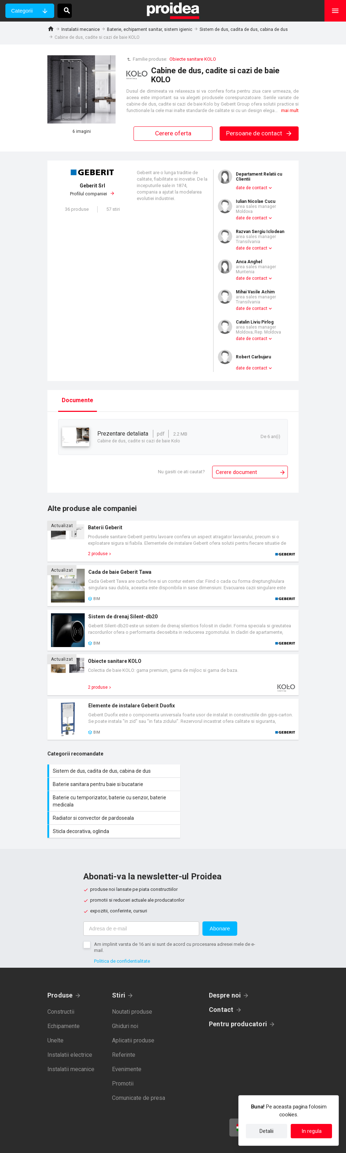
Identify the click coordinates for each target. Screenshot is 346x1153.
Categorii (22, 11)
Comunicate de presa (138, 1071)
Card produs (173, 541)
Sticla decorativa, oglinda (110, 804)
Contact (221, 983)
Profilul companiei (92, 189)
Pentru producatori (238, 997)
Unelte (55, 1013)
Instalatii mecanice (80, 29)
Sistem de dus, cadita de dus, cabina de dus (244, 29)
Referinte (123, 1028)
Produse (60, 968)
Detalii (266, 1131)
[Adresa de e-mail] (141, 902)
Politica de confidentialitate (122, 934)
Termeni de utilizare (207, 1142)
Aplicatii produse (133, 1013)
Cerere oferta (173, 133)
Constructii (60, 985)
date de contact (251, 187)
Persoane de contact (259, 133)
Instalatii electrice (69, 1028)
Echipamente (63, 999)
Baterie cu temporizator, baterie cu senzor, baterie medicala (110, 788)
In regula (311, 1131)
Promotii (123, 1057)
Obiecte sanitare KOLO (192, 59)
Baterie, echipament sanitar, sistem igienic (149, 29)
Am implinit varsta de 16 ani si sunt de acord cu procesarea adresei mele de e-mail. (174, 920)
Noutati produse (132, 985)
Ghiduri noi (125, 999)
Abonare (220, 902)
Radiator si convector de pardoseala (238, 788)
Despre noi (225, 968)
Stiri (118, 968)
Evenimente (126, 1042)
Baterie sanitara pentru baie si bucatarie (238, 770)
